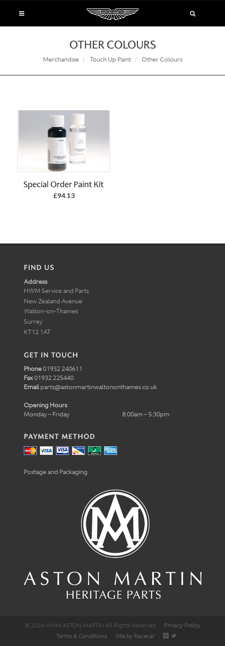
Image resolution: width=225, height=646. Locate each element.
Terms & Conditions (81, 636)
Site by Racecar (135, 636)
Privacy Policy (182, 625)
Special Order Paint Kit (63, 184)
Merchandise (61, 59)
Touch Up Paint (110, 59)
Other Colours (162, 59)
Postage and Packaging (56, 472)
